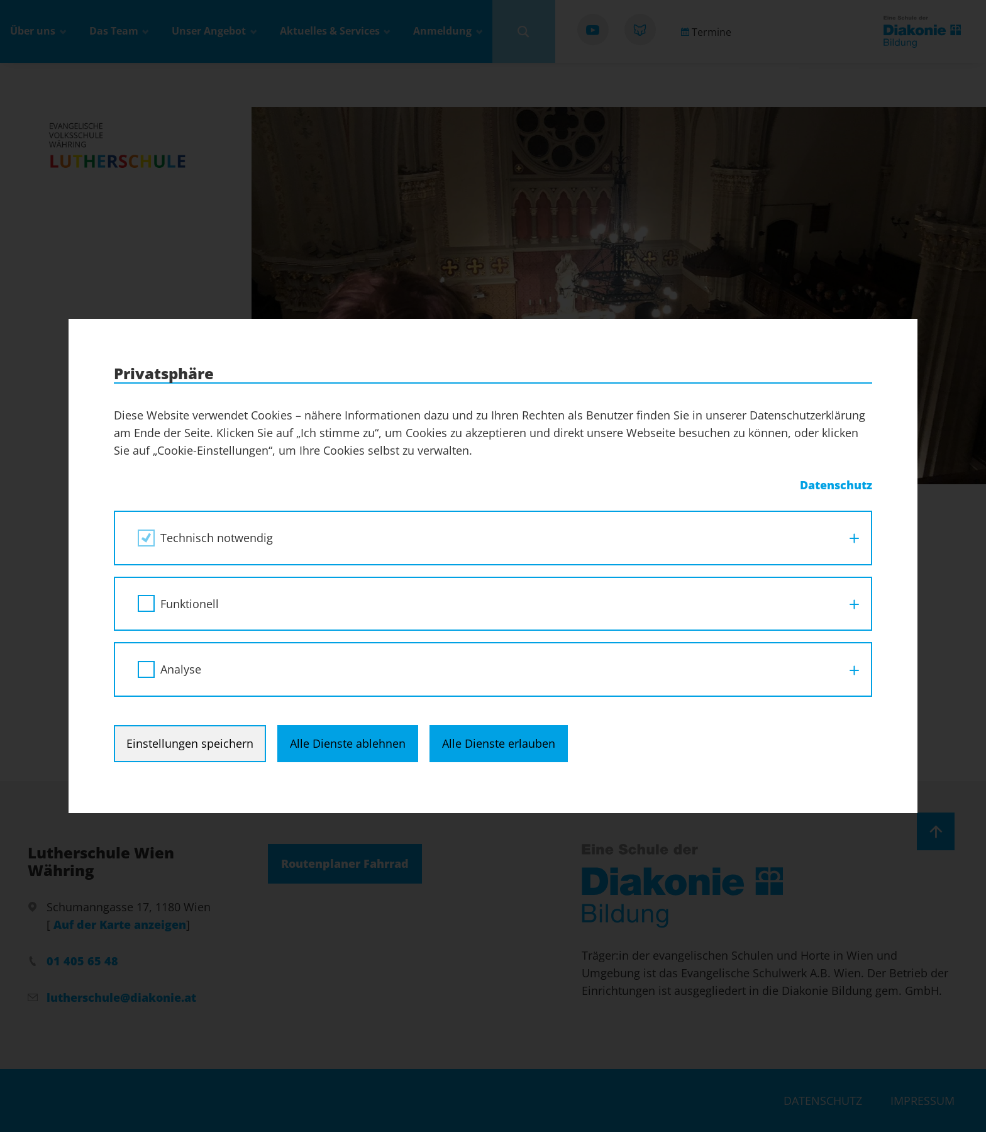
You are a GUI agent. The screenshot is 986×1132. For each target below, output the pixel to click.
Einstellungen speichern (189, 743)
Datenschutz (836, 484)
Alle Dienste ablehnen (348, 743)
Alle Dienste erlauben (498, 743)
